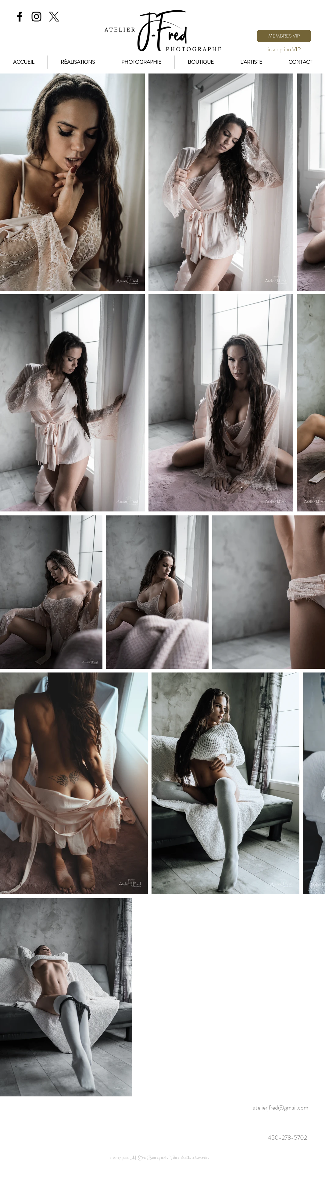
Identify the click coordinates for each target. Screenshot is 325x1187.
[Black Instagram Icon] (36, 16)
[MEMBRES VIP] (284, 36)
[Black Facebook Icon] (19, 16)
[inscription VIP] (284, 49)
